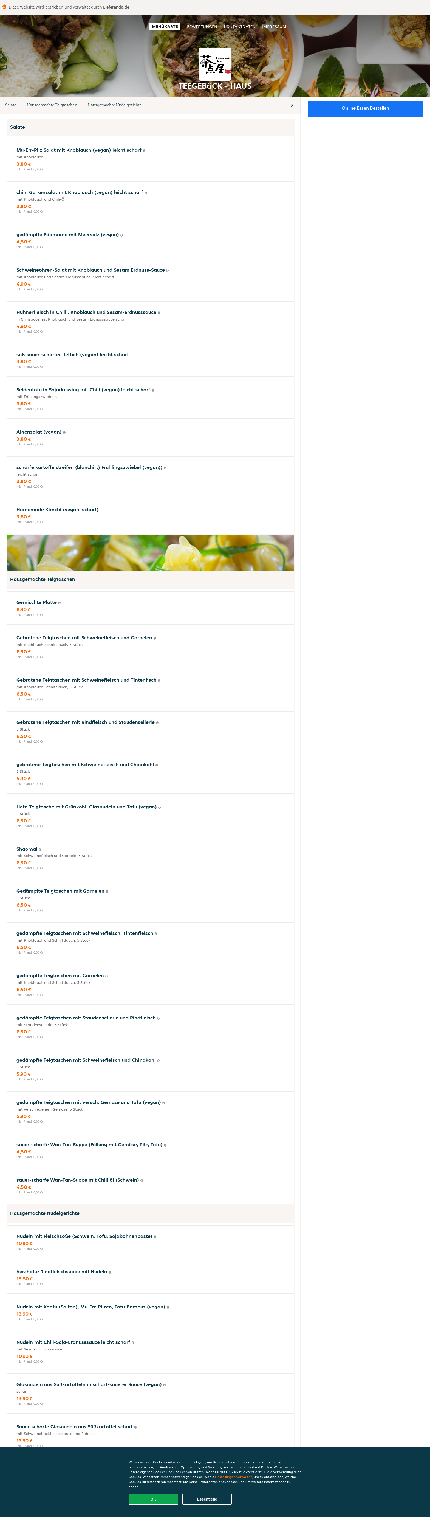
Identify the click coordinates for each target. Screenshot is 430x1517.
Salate (10, 105)
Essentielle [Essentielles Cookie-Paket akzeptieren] (207, 1499)
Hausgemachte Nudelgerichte (115, 105)
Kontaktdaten (240, 26)
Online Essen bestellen (365, 108)
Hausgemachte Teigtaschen (52, 105)
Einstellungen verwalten (233, 1477)
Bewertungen (202, 26)
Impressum (274, 26)
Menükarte (165, 26)
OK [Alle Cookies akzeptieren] (153, 1499)
